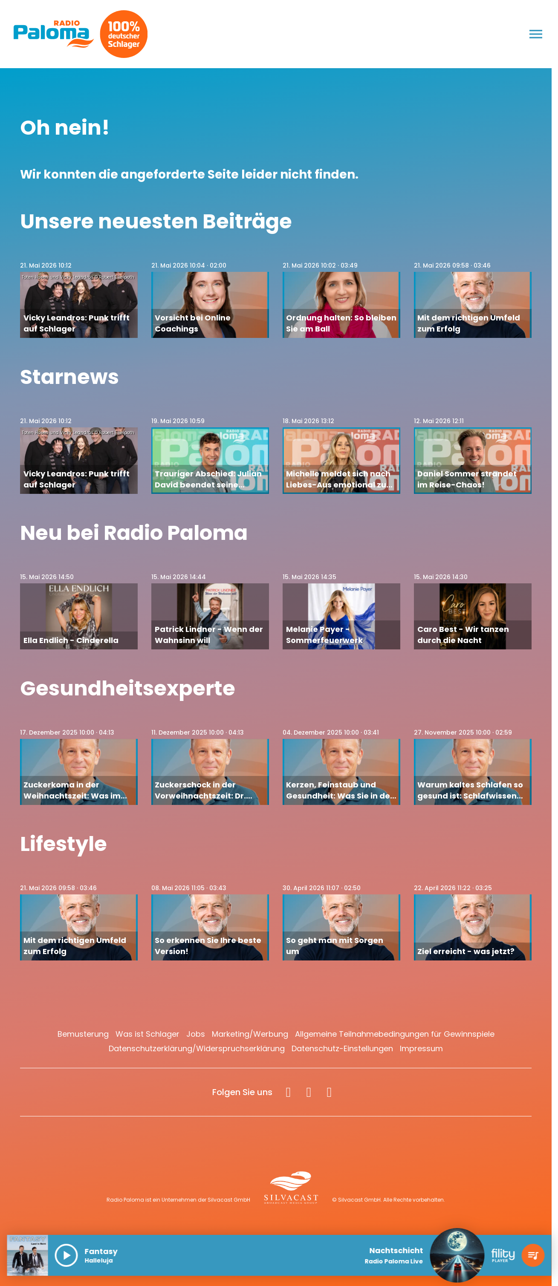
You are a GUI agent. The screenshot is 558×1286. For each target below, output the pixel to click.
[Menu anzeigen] (535, 34)
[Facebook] (288, 1092)
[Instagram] (308, 1092)
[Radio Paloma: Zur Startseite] (54, 34)
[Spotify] (329, 1092)
